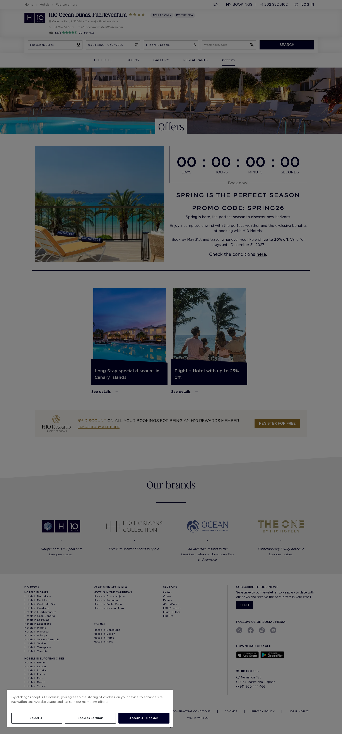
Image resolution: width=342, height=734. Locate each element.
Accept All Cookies (144, 718)
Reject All (36, 718)
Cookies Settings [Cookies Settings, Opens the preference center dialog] (90, 718)
